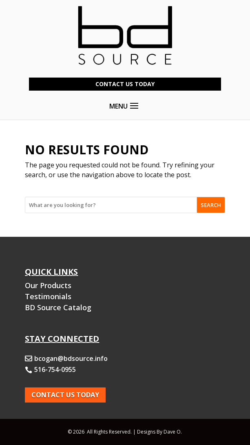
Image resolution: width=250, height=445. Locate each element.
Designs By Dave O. (159, 431)
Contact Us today (65, 394)
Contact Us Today (125, 84)
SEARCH (211, 205)
